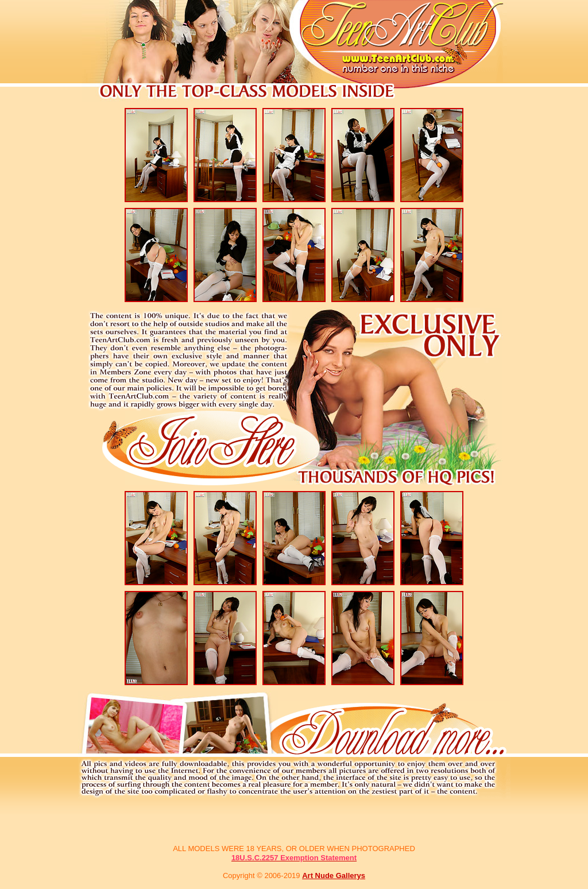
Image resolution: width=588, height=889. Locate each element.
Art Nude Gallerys (333, 875)
